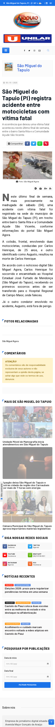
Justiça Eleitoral (22, 585)
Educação (9, 603)
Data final (8, 671)
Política (9, 585)
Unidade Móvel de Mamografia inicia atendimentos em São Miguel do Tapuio (25, 443)
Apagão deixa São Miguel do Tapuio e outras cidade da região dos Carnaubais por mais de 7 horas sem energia (26, 485)
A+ (45, 188)
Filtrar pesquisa (27, 685)
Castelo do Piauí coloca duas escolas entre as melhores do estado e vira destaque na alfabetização (26, 609)
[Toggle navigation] (5, 50)
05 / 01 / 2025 (10, 83)
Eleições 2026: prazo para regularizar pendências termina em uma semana (27, 590)
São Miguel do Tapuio (29, 67)
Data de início (10, 658)
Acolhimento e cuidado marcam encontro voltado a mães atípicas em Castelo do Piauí (26, 630)
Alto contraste (1, 492)
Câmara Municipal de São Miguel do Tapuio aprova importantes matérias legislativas (27, 527)
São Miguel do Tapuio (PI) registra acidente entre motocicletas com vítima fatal (26, 104)
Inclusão (25, 624)
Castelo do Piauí (23, 603)
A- (50, 188)
